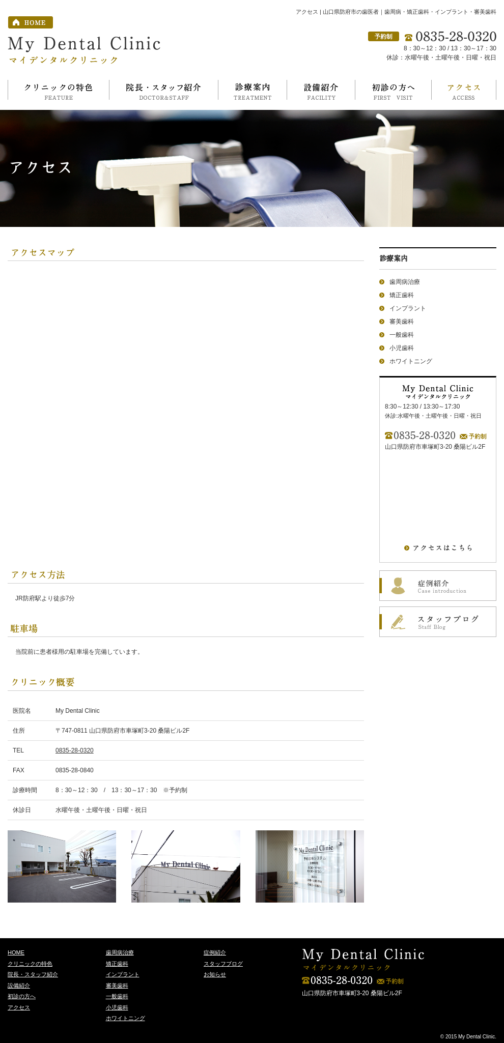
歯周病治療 (404, 281)
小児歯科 (401, 348)
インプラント (407, 308)
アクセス (19, 1007)
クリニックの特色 (30, 964)
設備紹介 (19, 985)
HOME (16, 952)
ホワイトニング (410, 361)
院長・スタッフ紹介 (33, 974)
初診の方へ (22, 996)
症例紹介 (215, 952)
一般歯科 (401, 334)
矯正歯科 (401, 295)
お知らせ (215, 974)
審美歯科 (401, 321)
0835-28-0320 (74, 750)
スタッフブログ (223, 964)
